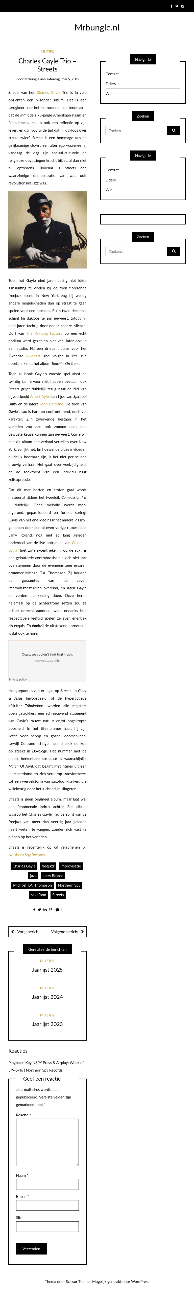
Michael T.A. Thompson (32, 885)
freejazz (48, 866)
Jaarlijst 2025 (47, 970)
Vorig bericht (28, 931)
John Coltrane (51, 404)
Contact (112, 73)
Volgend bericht (65, 931)
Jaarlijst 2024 (47, 997)
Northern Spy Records (26, 854)
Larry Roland (52, 875)
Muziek (47, 51)
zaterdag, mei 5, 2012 (63, 79)
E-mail (22, 1196)
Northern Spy (69, 885)
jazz (33, 875)
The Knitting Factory (44, 333)
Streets (58, 894)
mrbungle (32, 79)
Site (19, 1217)
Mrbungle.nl (97, 27)
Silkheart (33, 356)
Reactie (23, 1115)
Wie (109, 93)
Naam (22, 1175)
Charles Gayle (48, 92)
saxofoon (38, 894)
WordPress (140, 1281)
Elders (111, 83)
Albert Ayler (40, 396)
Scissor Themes (78, 1281)
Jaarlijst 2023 (47, 1024)
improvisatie (71, 866)
